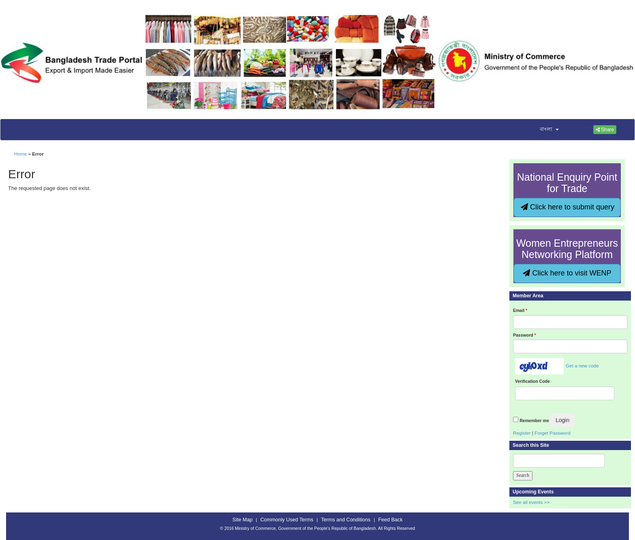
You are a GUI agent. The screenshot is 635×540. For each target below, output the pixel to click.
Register (522, 432)
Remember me (534, 420)
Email (520, 310)
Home (20, 153)
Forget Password (552, 432)
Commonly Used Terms (287, 520)
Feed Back (390, 520)
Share (605, 129)
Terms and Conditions (345, 520)
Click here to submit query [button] (567, 207)
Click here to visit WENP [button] (567, 273)
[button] (544, 129)
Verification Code (532, 381)
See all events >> (531, 502)
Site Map (243, 520)
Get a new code (582, 365)
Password (524, 335)
